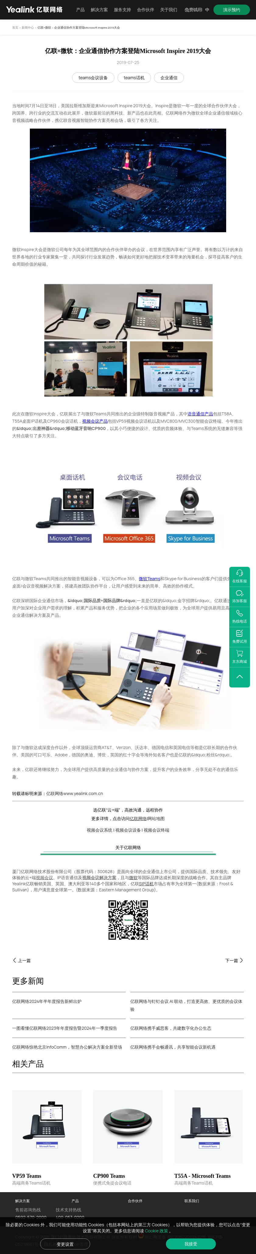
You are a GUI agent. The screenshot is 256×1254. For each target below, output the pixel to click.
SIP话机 (146, 883)
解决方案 (99, 9)
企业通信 (168, 77)
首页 (15, 28)
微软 (133, 877)
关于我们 (168, 9)
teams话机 (134, 77)
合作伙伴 (145, 9)
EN (196, 9)
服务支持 (122, 9)
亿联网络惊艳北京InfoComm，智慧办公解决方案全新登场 (67, 1047)
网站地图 (156, 818)
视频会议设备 (128, 830)
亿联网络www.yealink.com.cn (74, 793)
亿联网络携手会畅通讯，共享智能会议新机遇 (173, 1047)
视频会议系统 (99, 830)
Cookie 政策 (157, 1231)
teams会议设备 (93, 77)
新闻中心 (28, 28)
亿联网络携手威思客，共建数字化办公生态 (170, 1028)
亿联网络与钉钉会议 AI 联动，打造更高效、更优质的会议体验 (186, 1005)
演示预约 (231, 9)
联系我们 (191, 1200)
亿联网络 (138, 818)
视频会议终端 (156, 830)
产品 (80, 9)
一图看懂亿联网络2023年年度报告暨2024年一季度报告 (64, 1028)
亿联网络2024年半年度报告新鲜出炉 (47, 1001)
